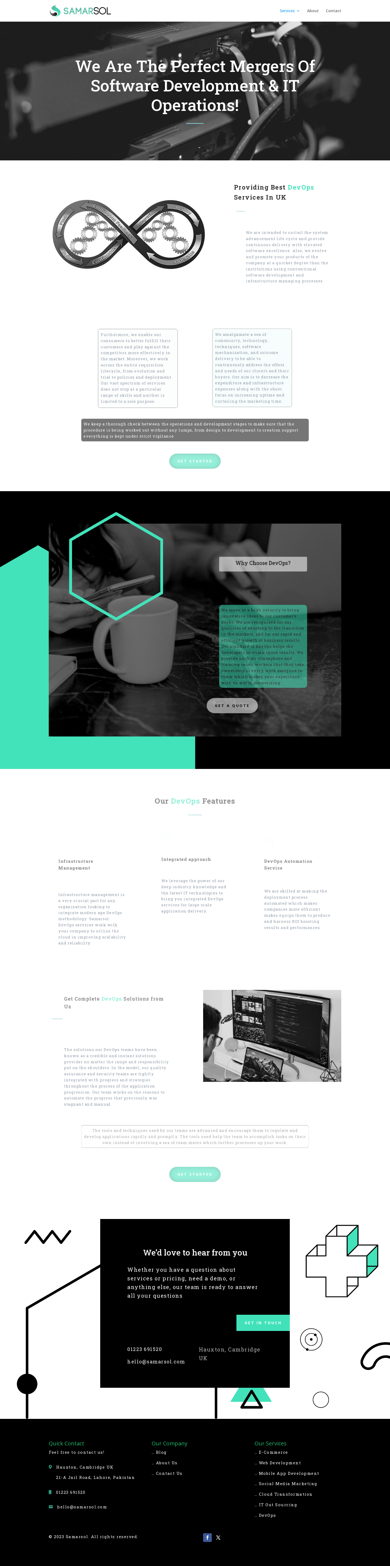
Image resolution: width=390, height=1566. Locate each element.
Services (287, 11)
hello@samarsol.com (156, 1361)
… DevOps (265, 1515)
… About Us (165, 1462)
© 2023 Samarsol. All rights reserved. (93, 1536)
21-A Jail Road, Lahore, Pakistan (95, 1477)
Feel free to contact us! (76, 1452)
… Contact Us (167, 1473)
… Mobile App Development (287, 1473)
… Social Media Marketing (286, 1483)
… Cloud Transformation (284, 1494)
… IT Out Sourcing (276, 1504)
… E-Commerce (271, 1452)
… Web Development (278, 1462)
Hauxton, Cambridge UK (85, 1467)
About (313, 11)
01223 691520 (144, 1349)
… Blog (159, 1452)
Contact (333, 11)
